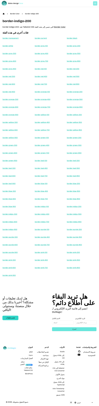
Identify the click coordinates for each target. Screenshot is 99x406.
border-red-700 (41, 84)
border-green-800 (74, 153)
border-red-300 (9, 76)
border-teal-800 (73, 176)
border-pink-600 (9, 268)
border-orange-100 (42, 92)
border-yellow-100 (42, 115)
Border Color (15, 14)
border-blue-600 (9, 199)
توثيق (31, 352)
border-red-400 (41, 76)
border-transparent (11, 38)
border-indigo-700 (42, 222)
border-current (41, 38)
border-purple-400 (42, 237)
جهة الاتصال (44, 359)
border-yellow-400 (42, 122)
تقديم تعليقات (10, 318)
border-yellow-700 (42, 130)
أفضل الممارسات (27, 358)
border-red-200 (73, 69)
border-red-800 (73, 84)
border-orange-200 (74, 92)
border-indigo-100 (42, 206)
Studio (62, 352)
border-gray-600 (9, 61)
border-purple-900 (10, 252)
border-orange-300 (10, 99)
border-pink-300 (9, 260)
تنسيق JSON (60, 395)
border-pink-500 (73, 260)
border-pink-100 (41, 252)
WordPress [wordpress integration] (29, 374)
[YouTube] (79, 354)
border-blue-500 (73, 191)
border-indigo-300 (10, 214)
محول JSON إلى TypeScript (59, 383)
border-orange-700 (42, 107)
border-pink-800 (73, 268)
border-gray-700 (41, 61)
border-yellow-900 (10, 138)
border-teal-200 (73, 161)
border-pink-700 (41, 268)
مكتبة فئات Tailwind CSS (28, 369)
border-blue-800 (73, 199)
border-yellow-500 (74, 122)
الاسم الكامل (56, 318)
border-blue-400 (41, 191)
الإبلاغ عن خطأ (44, 362)
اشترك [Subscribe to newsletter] (74, 329)
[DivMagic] (14, 3)
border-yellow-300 (10, 122)
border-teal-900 (9, 184)
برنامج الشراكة (43, 366)
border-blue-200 (73, 184)
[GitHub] (79, 351)
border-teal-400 (41, 168)
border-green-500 (74, 145)
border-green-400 (42, 145)
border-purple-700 (42, 245)
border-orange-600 (10, 107)
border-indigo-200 (32, 14)
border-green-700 (42, 153)
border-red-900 (9, 92)
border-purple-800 (74, 245)
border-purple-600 (10, 245)
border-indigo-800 (74, 222)
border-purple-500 (74, 237)
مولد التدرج (61, 378)
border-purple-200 (74, 229)
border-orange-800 (75, 107)
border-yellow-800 (74, 130)
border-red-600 (9, 84)
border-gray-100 (41, 46)
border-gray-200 (73, 46)
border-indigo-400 (42, 214)
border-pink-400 (41, 260)
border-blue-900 (9, 206)
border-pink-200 (73, 252)
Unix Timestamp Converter (59, 390)
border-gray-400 (41, 53)
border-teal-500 (73, 168)
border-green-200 (74, 138)
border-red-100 (41, 69)
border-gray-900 (9, 69)
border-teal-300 (9, 168)
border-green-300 (10, 145)
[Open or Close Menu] (95, 3)
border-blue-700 (41, 199)
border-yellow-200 (74, 115)
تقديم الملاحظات (43, 352)
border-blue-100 (41, 184)
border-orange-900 (10, 115)
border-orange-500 (75, 99)
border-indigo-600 (10, 222)
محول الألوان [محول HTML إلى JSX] (60, 375)
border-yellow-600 (10, 130)
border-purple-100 (42, 229)
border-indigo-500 (74, 214)
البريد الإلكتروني (80, 318)
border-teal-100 (41, 161)
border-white (8, 46)
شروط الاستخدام (89, 352)
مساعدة (46, 355)
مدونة (31, 355)
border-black (72, 38)
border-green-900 (10, 161)
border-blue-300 (9, 191)
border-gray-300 (9, 53)
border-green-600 (10, 153)
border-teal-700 (41, 176)
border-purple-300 (10, 237)
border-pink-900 (9, 275)
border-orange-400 (42, 99)
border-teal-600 (9, 176)
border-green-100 (42, 138)
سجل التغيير (22, 363)
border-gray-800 (73, 61)
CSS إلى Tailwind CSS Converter (59, 369)
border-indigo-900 (10, 229)
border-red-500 (73, 76)
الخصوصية (91, 355)
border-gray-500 (73, 53)
